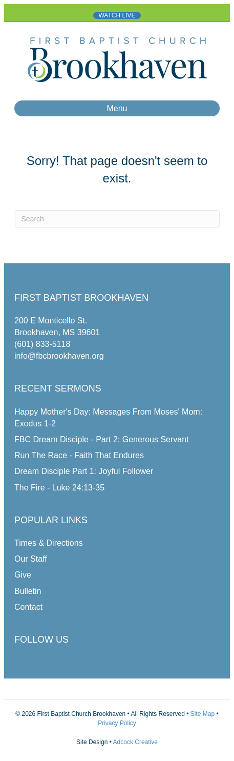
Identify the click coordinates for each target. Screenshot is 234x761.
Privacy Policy (117, 723)
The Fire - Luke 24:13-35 (59, 487)
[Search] (117, 219)
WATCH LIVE (116, 15)
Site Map (201, 713)
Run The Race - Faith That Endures (79, 455)
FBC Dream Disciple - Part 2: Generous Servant (101, 439)
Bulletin (27, 591)
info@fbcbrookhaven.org (59, 356)
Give (22, 574)
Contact (28, 607)
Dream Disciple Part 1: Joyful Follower (83, 471)
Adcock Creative (135, 742)
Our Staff (30, 558)
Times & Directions (48, 543)
